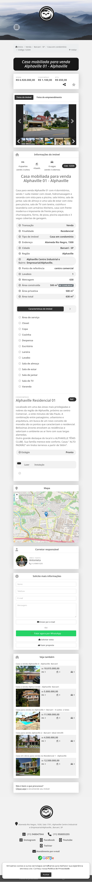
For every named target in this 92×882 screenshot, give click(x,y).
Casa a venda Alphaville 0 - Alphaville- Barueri (37, 663)
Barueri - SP (39, 47)
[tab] (24, 97)
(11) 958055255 (61, 834)
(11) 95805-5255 (36, 563)
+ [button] (17, 495)
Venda (28, 47)
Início (19, 47)
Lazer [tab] (26, 464)
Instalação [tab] (39, 464)
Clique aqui (21, 789)
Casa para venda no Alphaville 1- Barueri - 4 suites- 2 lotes (42, 709)
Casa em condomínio (57, 47)
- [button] (17, 499)
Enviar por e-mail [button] (46, 622)
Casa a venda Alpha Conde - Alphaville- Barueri (37, 686)
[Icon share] (27, 840)
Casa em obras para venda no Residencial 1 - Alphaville (41, 755)
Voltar (73, 49)
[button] (20, 121)
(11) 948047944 (35, 834)
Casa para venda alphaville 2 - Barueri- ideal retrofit (39, 732)
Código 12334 (24, 49)
